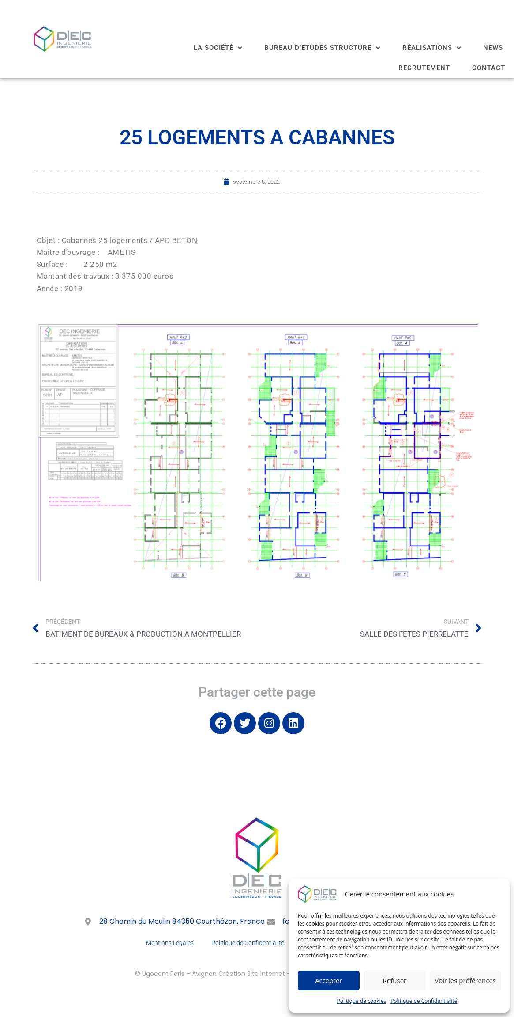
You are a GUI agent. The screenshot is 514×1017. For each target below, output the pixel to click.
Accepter (328, 980)
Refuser (395, 980)
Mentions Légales (170, 942)
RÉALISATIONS (431, 48)
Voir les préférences (465, 980)
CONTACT (488, 68)
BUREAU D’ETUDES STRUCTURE (322, 48)
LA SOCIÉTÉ (218, 48)
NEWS (493, 48)
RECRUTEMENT (424, 68)
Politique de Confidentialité (423, 1001)
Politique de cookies (361, 1001)
